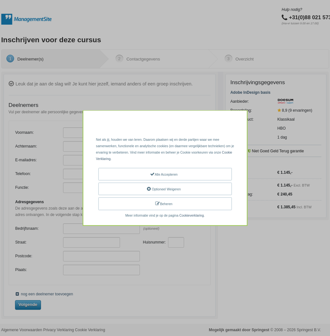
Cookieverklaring (191, 215)
